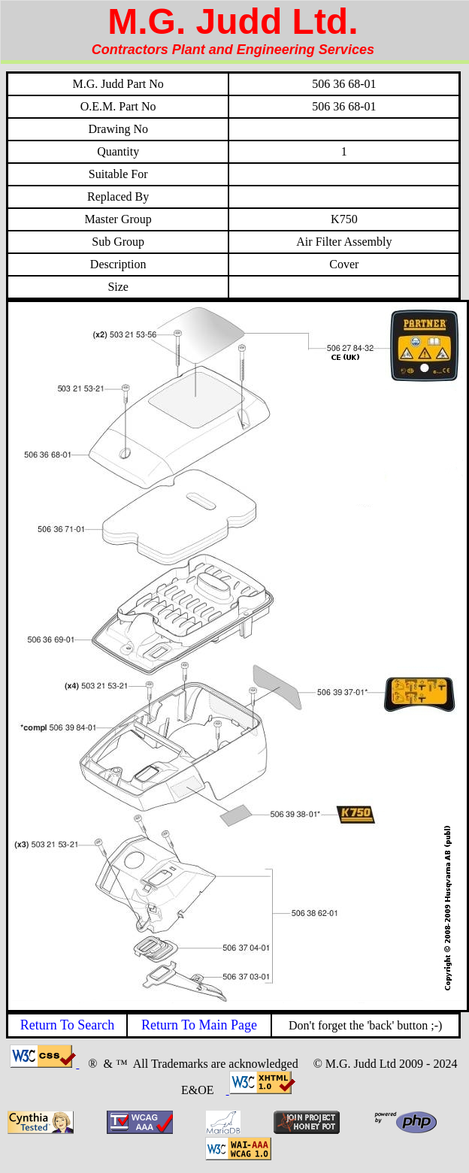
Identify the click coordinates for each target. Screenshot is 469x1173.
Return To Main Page (199, 1024)
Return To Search (67, 1024)
